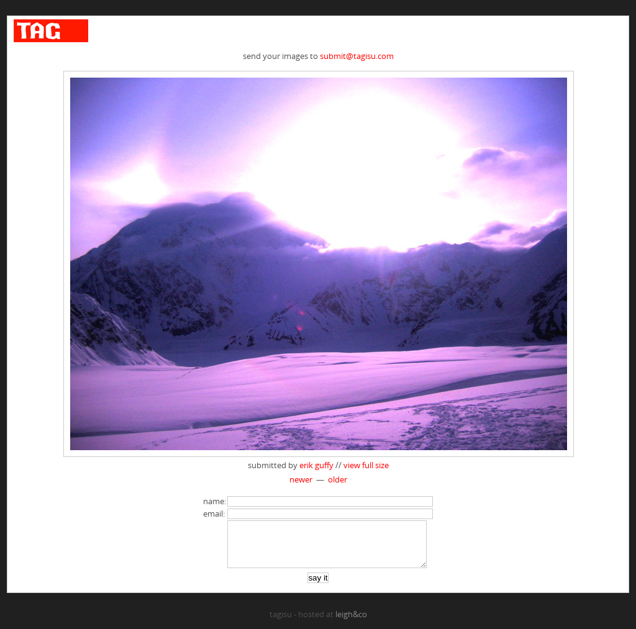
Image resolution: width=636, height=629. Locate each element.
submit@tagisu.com (357, 55)
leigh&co (351, 623)
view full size (366, 465)
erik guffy (316, 465)
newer (300, 479)
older (337, 479)
